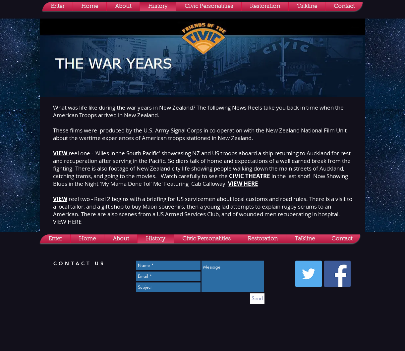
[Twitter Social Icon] (308, 274)
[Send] (257, 298)
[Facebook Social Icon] (337, 274)
